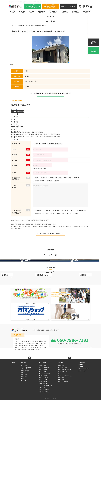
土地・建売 (43, 456)
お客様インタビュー (64, 452)
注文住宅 (24, 450)
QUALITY (41, 11)
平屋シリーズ (43, 472)
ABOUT (75, 11)
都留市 (26, 419)
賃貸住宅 (24, 461)
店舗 (23, 457)
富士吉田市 (19, 419)
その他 (24, 465)
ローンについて (44, 462)
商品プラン (43, 450)
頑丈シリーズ (43, 454)
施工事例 (23, 447)
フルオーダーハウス (45, 452)
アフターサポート (44, 464)
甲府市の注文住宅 (44, 474)
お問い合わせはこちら (50, 127)
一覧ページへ (50, 175)
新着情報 (61, 462)
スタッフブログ (63, 456)
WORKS (22, 11)
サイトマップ (82, 455)
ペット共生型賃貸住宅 (46, 470)
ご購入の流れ (43, 460)
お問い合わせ (82, 447)
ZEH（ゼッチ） (44, 468)
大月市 (26, 421)
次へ (84, 175)
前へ (16, 175)
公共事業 (24, 459)
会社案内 (61, 450)
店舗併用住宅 (25, 455)
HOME (12, 11)
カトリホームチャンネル (65, 460)
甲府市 (17, 423)
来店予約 (81, 449)
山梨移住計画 (43, 466)
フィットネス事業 (63, 466)
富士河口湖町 (33, 419)
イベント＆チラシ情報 (65, 454)
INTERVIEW (53, 11)
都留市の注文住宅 (44, 476)
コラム (61, 458)
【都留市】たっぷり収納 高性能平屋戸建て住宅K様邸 (60, 199)
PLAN (31, 11)
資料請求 (81, 451)
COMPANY (87, 11)
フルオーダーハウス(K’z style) (27, 452)
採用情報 (61, 464)
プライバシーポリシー (84, 453)
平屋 (23, 463)
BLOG (65, 11)
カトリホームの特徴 (45, 458)
